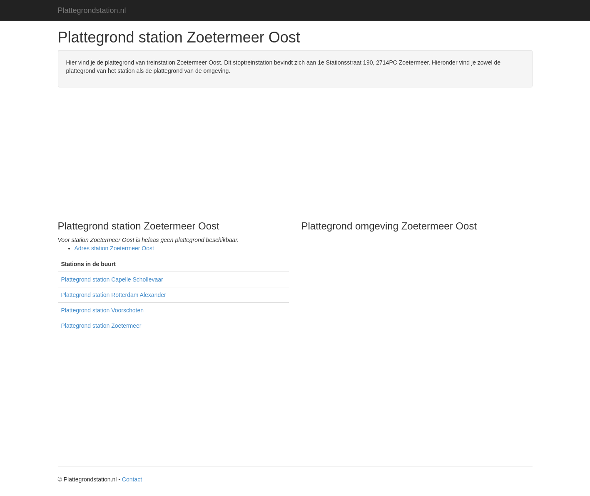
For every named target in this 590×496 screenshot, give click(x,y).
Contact (132, 479)
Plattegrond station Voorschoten (102, 310)
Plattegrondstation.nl (92, 10)
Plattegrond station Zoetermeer (101, 325)
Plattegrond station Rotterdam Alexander (113, 295)
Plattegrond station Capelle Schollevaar (112, 279)
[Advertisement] (295, 154)
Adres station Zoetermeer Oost (114, 248)
